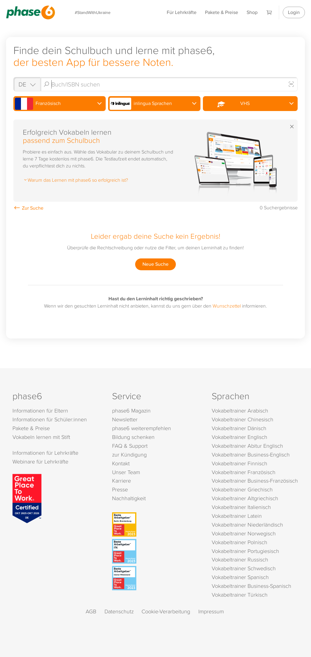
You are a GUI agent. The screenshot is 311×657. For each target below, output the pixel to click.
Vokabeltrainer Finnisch (239, 463)
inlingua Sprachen (141, 104)
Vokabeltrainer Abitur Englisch (247, 446)
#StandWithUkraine (93, 12)
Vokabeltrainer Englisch (239, 437)
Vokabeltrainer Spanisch (240, 577)
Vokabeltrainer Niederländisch (247, 524)
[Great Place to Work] (27, 497)
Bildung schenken (133, 437)
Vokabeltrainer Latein (237, 516)
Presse (120, 489)
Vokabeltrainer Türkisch (240, 594)
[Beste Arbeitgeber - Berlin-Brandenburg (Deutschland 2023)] (156, 524)
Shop (252, 12)
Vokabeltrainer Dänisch (239, 428)
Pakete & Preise (221, 12)
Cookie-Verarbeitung (166, 611)
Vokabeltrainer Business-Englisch (251, 454)
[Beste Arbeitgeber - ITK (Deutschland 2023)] (156, 551)
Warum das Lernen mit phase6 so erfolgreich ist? (75, 180)
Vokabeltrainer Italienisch (241, 507)
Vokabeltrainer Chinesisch (242, 419)
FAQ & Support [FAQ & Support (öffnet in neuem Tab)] (130, 446)
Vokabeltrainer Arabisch (240, 410)
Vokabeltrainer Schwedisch (244, 568)
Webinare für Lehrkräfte (40, 461)
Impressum (211, 611)
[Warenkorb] (269, 12)
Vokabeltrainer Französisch (243, 472)
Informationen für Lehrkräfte (45, 453)
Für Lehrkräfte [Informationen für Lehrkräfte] (182, 12)
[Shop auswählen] (26, 84)
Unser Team (126, 472)
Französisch (38, 104)
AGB (91, 611)
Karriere (121, 480)
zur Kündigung (129, 454)
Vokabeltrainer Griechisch (242, 489)
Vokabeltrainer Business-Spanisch (251, 586)
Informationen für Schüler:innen (49, 419)
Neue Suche (155, 264)
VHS (227, 103)
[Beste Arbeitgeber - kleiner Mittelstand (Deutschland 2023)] (156, 578)
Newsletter (125, 419)
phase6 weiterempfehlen (141, 428)
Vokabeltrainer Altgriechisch (245, 498)
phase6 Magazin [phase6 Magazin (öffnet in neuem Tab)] (131, 410)
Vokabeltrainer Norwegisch (244, 533)
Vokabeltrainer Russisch (240, 559)
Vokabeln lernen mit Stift (41, 437)
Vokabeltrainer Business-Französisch (255, 480)
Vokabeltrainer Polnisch (239, 542)
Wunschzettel (227, 305)
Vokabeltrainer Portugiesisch (245, 551)
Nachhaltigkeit (129, 498)
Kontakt (121, 463)
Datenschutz (119, 611)
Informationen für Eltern (40, 410)
